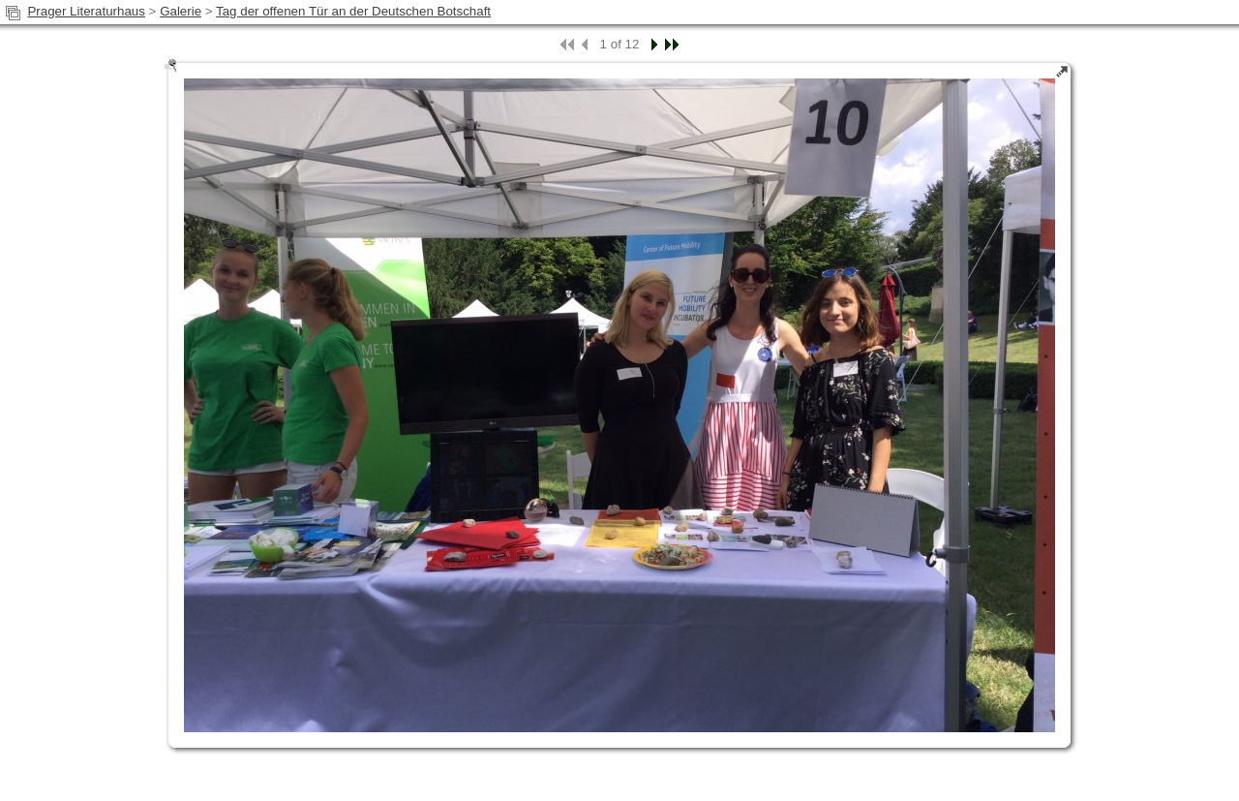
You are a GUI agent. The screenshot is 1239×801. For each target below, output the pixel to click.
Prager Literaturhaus (86, 11)
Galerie (180, 11)
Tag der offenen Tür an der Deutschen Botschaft (353, 11)
